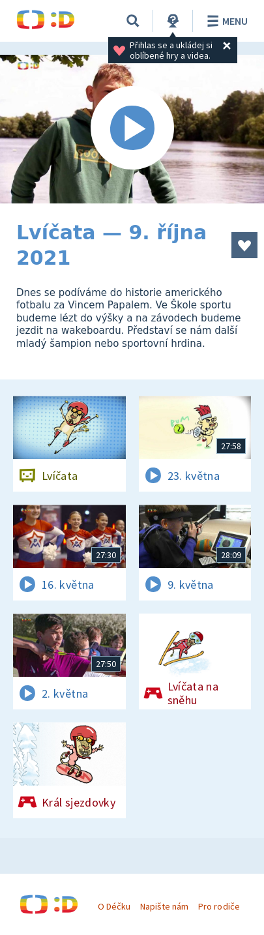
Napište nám (164, 906)
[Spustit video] (132, 129)
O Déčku (114, 906)
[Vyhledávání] (133, 21)
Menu (225, 21)
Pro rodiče (218, 906)
